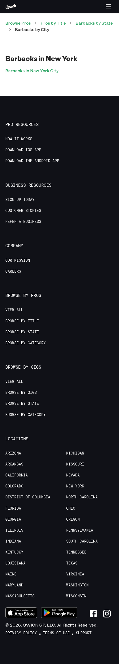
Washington (77, 585)
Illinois (14, 530)
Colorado (14, 486)
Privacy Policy (21, 633)
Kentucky (14, 552)
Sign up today (19, 199)
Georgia (13, 519)
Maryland (14, 585)
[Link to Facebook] (93, 613)
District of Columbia (27, 497)
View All (14, 309)
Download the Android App (32, 160)
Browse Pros (18, 23)
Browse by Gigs (21, 392)
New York (75, 486)
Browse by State (22, 332)
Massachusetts (19, 596)
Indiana (13, 541)
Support (84, 633)
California (16, 475)
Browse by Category (25, 343)
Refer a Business (23, 221)
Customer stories (23, 210)
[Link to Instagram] (107, 613)
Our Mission (17, 260)
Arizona (13, 453)
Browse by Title (22, 321)
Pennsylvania (79, 530)
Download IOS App (23, 149)
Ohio (70, 508)
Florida (13, 508)
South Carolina (82, 541)
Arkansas (14, 464)
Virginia (75, 574)
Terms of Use (56, 633)
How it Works (18, 138)
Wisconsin (76, 596)
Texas (71, 563)
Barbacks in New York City (31, 70)
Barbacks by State (94, 23)
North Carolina (82, 497)
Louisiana (15, 563)
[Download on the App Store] (21, 613)
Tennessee (76, 552)
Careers (13, 271)
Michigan (75, 453)
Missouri (75, 464)
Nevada (73, 475)
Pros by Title (53, 23)
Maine (11, 574)
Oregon (73, 519)
